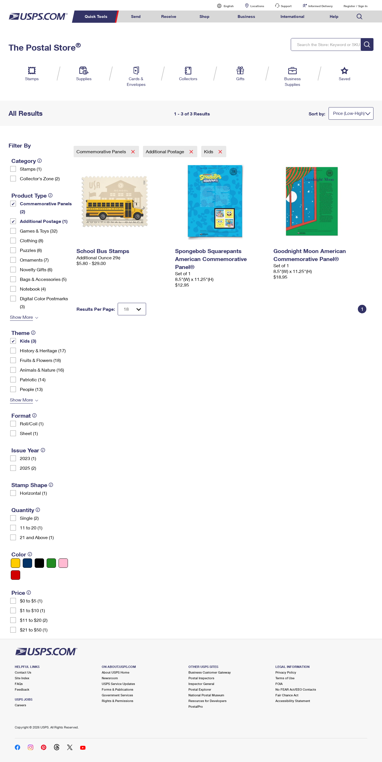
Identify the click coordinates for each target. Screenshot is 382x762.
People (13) (31, 389)
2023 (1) (28, 458)
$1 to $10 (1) (32, 610)
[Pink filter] (63, 563)
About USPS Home (115, 672)
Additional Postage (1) (44, 221)
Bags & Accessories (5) (43, 279)
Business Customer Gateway (209, 672)
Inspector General (201, 684)
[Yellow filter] (15, 563)
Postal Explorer (199, 689)
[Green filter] (51, 563)
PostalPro (195, 706)
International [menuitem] (292, 16)
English (223, 6)
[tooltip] (39, 160)
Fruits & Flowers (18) (40, 360)
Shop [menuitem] (204, 16)
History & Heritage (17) (43, 350)
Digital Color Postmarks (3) (44, 302)
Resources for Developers (207, 701)
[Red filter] (15, 575)
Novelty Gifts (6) (36, 269)
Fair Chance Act (286, 695)
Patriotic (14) (32, 379)
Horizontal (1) (33, 493)
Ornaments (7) (34, 259)
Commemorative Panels (101, 151)
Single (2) (29, 518)
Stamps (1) (30, 168)
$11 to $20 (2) (33, 620)
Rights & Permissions (117, 701)
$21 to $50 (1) (33, 629)
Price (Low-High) (349, 113)
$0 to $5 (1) (31, 600)
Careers (20, 705)
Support (286, 6)
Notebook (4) (33, 288)
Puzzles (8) (31, 250)
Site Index (22, 678)
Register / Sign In (356, 6)
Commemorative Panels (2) (46, 207)
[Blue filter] (27, 563)
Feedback (22, 689)
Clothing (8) (31, 240)
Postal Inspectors (201, 678)
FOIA (279, 684)
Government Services (117, 695)
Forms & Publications (117, 689)
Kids (209, 151)
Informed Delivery (320, 6)
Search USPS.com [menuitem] (359, 17)
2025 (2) (28, 468)
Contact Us (23, 672)
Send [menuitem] (136, 16)
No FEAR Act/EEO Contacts (295, 689)
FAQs (19, 684)
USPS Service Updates (118, 684)
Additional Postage (165, 151)
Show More (21, 317)
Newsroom (110, 678)
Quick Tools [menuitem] (96, 16)
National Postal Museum (206, 695)
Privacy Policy (285, 672)
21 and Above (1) (37, 537)
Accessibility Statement (292, 701)
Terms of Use (284, 678)
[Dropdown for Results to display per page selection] (132, 309)
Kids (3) (28, 340)
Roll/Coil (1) (31, 423)
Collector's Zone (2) (40, 178)
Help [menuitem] (334, 16)
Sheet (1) (29, 433)
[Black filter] (39, 563)
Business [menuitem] (246, 16)
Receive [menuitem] (168, 16)
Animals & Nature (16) (42, 369)
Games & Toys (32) (38, 230)
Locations (257, 6)
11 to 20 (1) (31, 527)
